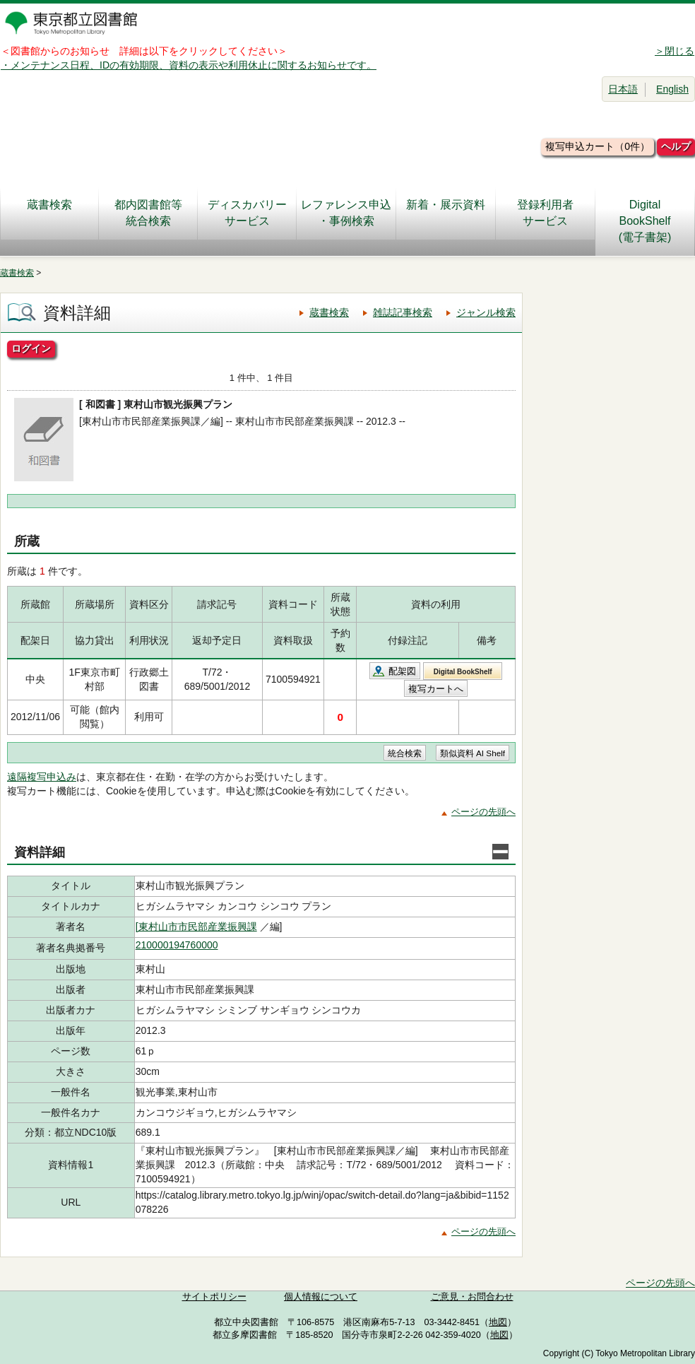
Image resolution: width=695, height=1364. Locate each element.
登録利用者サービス (545, 213)
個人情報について (320, 1297)
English (672, 89)
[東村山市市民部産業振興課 (196, 926)
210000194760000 (177, 945)
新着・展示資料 (445, 213)
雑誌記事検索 (402, 312)
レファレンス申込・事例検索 (346, 213)
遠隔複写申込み (41, 776)
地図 (498, 1322)
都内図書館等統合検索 (148, 213)
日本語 (623, 89)
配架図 (402, 671)
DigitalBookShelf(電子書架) (645, 221)
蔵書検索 (49, 213)
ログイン (31, 348)
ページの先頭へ (483, 811)
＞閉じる (674, 51)
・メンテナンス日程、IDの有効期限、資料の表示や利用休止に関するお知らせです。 (188, 65)
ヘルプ (676, 146)
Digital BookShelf (463, 672)
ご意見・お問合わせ (472, 1297)
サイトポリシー (214, 1297)
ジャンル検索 (486, 312)
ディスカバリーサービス (247, 213)
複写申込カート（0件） (597, 146)
